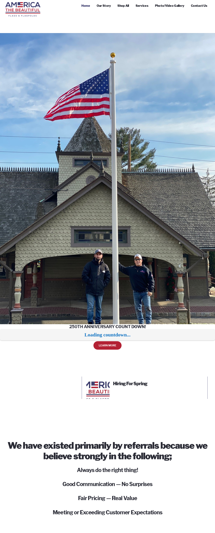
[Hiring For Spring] (98, 383)
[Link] (22, 7)
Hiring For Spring (130, 383)
